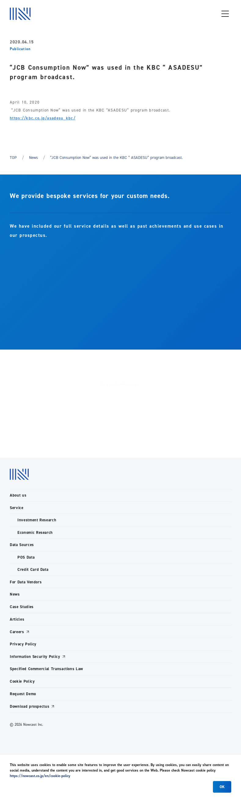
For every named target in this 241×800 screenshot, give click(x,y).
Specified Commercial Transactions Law (46, 668)
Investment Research (36, 520)
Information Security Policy (35, 656)
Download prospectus (29, 706)
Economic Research (35, 532)
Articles (17, 619)
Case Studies (22, 606)
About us (18, 495)
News (33, 157)
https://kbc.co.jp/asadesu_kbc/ (42, 119)
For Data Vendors (26, 582)
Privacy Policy (23, 644)
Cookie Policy (22, 681)
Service (17, 507)
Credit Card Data (32, 569)
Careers (17, 631)
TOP (13, 157)
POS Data (26, 557)
